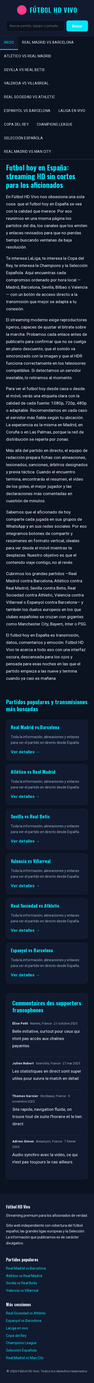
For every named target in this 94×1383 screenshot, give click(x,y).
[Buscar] (35, 25)
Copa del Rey (16, 124)
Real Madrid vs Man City (27, 152)
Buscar (77, 25)
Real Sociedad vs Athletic (29, 97)
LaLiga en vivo (72, 111)
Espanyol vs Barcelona (27, 111)
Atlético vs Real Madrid (27, 56)
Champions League (54, 124)
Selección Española (23, 138)
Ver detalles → (25, 751)
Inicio (9, 42)
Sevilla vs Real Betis (24, 70)
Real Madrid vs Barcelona (48, 42)
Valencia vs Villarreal (26, 83)
